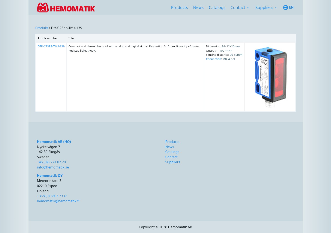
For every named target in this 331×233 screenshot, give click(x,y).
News (198, 7)
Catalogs (217, 7)
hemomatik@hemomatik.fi (58, 201)
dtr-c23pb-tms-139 (66, 28)
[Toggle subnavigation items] (248, 8)
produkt (41, 28)
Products (179, 7)
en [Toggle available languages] (288, 7)
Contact (238, 7)
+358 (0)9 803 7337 (52, 196)
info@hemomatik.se (53, 167)
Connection (213, 59)
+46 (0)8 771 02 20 (51, 162)
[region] (165, 73)
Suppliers (264, 7)
